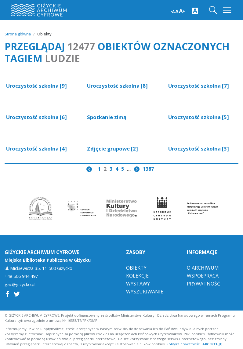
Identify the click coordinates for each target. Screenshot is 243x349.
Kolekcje (137, 275)
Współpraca (203, 275)
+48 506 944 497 (21, 276)
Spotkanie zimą (106, 117)
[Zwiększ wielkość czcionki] (177, 10)
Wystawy (138, 283)
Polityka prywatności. (183, 343)
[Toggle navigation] (228, 10)
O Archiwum (203, 267)
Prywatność (203, 283)
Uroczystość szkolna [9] (36, 85)
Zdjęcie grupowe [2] (112, 148)
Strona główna (18, 34)
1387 (148, 168)
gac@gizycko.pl (20, 284)
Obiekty (136, 267)
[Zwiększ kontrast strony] (195, 10)
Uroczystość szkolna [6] (36, 117)
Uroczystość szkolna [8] (117, 85)
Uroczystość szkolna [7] (198, 85)
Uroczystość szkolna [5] (198, 117)
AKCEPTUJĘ (212, 343)
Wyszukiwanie (144, 291)
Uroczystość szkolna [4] (36, 148)
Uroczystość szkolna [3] (198, 148)
